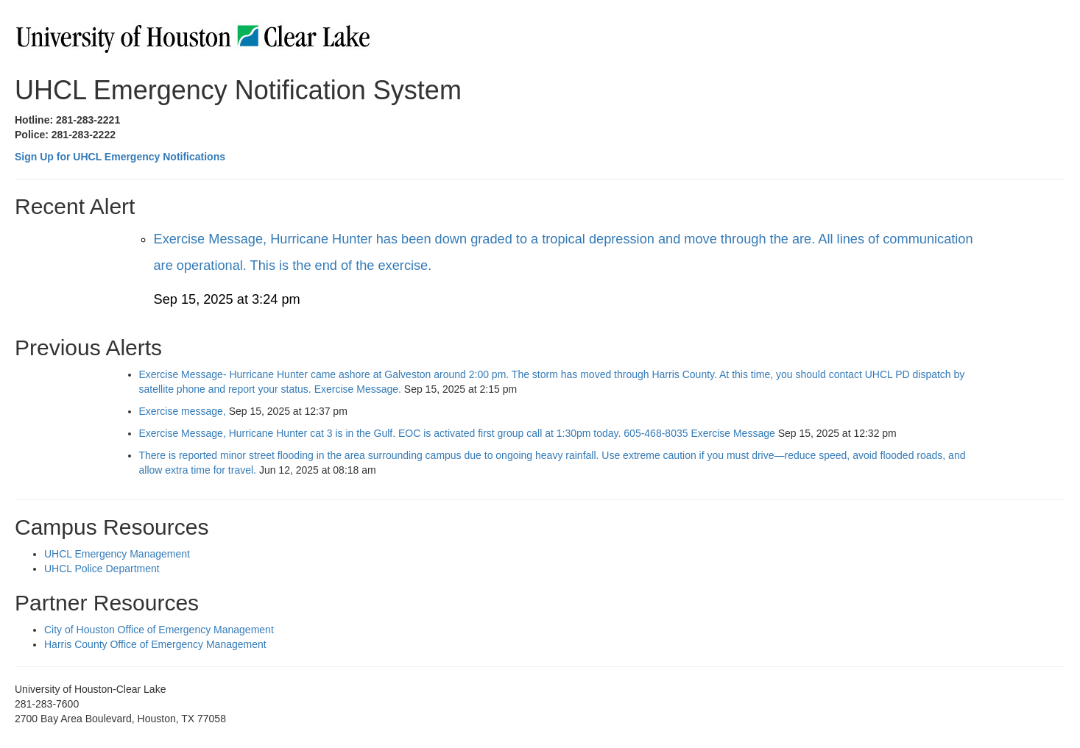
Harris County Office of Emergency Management (155, 644)
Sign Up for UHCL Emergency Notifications (120, 157)
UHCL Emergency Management (117, 554)
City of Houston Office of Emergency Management (159, 629)
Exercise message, (184, 411)
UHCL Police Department (102, 568)
